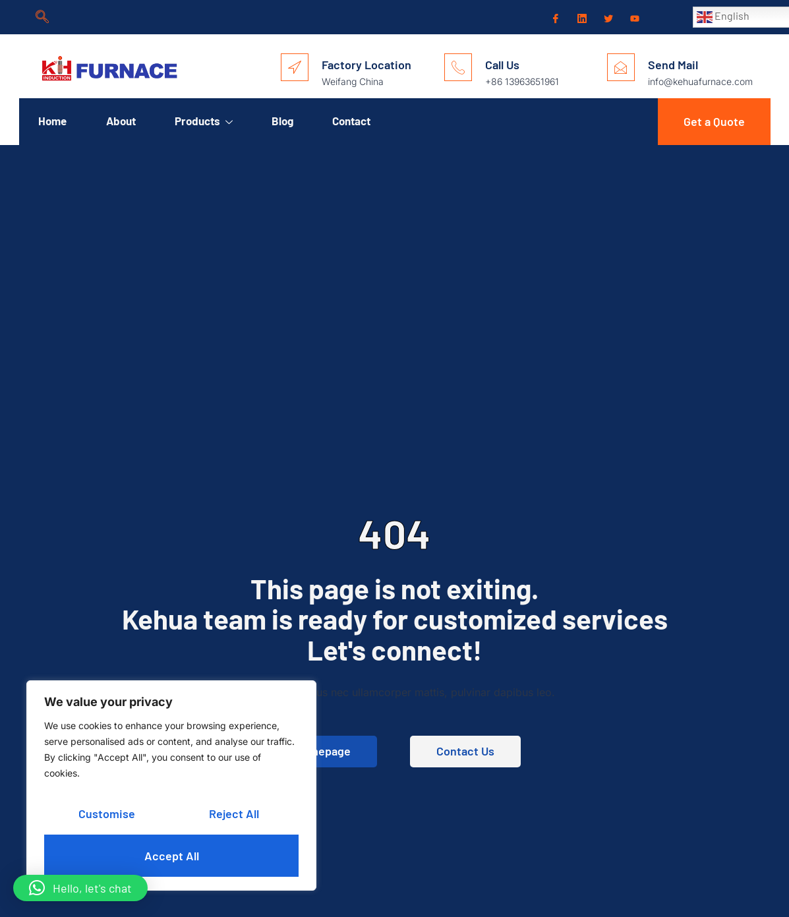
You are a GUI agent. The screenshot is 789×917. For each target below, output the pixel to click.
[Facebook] (554, 17)
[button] (80, 888)
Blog (284, 120)
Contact (354, 120)
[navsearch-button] (42, 17)
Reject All (233, 813)
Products (205, 121)
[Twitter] (607, 17)
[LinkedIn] (580, 17)
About (121, 120)
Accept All (171, 855)
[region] (171, 786)
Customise (106, 813)
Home (53, 120)
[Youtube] (633, 17)
